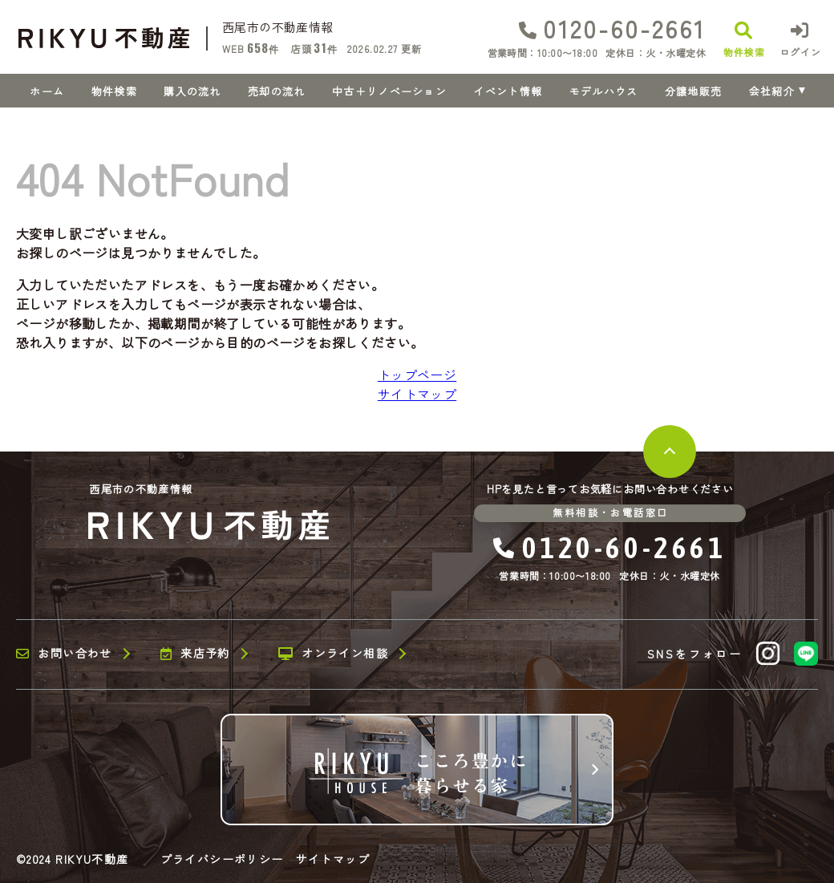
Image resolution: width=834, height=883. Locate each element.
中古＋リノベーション (389, 91)
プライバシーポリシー (222, 859)
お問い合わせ (64, 653)
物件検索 (114, 91)
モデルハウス (603, 91)
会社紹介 (772, 91)
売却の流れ (277, 91)
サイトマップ (417, 393)
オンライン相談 (333, 653)
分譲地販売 (694, 91)
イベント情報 (507, 91)
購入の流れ (192, 91)
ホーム (47, 91)
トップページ (417, 374)
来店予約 (195, 653)
